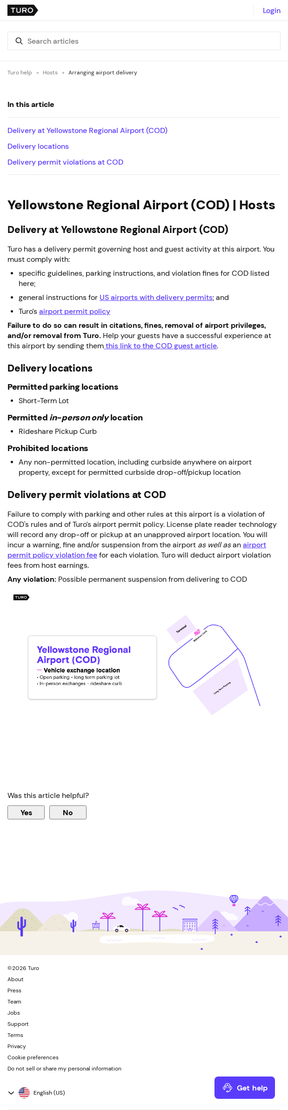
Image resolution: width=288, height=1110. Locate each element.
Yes (26, 812)
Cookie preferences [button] (33, 1057)
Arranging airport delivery (102, 72)
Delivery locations (38, 146)
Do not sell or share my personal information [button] (64, 1068)
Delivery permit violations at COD (65, 162)
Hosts (50, 72)
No (68, 812)
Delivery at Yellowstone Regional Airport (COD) (87, 130)
